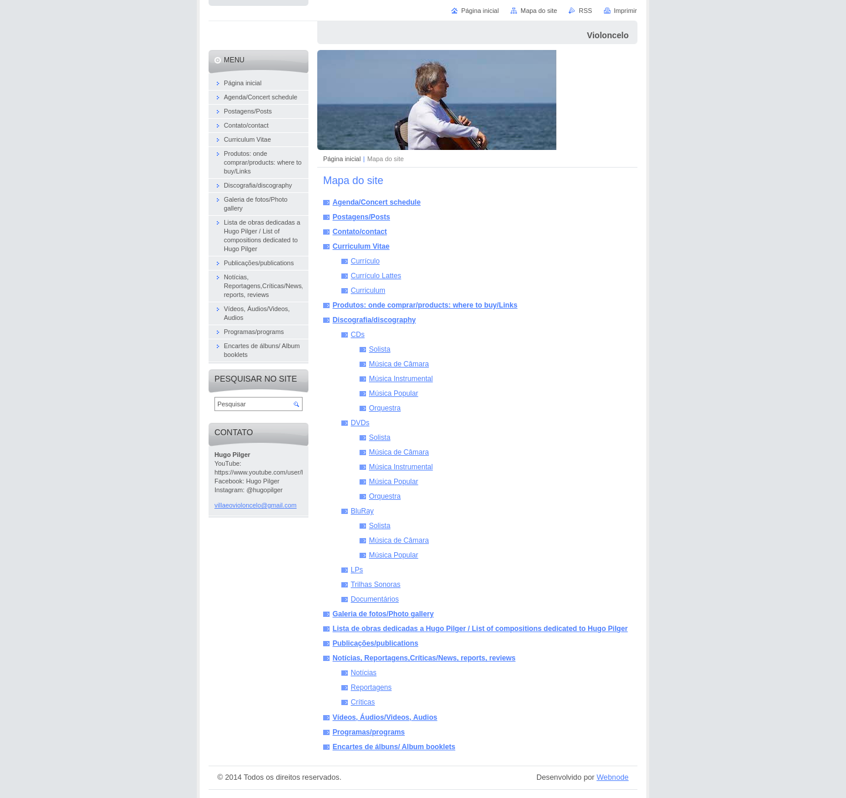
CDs (358, 334)
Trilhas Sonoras (376, 584)
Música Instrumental (401, 379)
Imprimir (625, 10)
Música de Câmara (399, 364)
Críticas (363, 702)
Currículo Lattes (376, 276)
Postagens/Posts (361, 217)
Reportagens (371, 687)
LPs (357, 570)
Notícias (364, 673)
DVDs (360, 423)
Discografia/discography (374, 320)
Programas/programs (369, 732)
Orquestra (385, 408)
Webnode (612, 777)
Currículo (365, 261)
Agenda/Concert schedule (377, 202)
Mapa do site (539, 10)
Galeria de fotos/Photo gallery (383, 614)
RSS (585, 10)
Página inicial (342, 158)
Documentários (375, 599)
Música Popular (393, 393)
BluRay (362, 511)
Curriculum (368, 290)
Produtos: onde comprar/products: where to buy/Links (425, 305)
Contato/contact (360, 232)
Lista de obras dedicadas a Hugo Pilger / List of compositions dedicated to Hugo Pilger (480, 629)
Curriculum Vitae (361, 246)
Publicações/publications (375, 643)
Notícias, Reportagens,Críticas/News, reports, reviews (424, 658)
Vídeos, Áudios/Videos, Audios (385, 717)
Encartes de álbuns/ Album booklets (394, 747)
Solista (380, 349)
